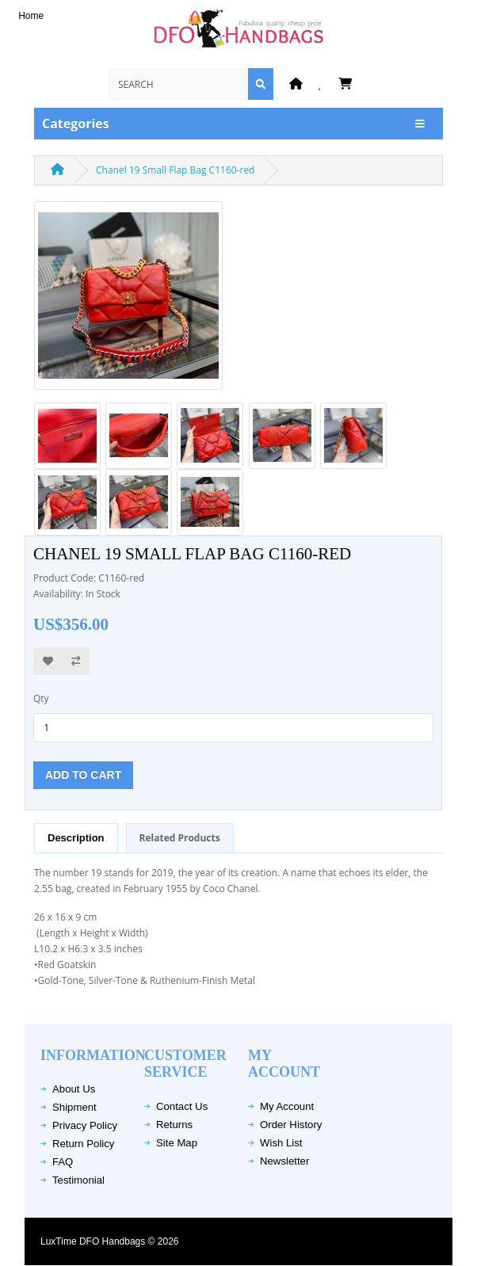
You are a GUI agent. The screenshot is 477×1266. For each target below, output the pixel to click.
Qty (41, 698)
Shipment (74, 1107)
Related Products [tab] (179, 838)
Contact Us (182, 1106)
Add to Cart (83, 774)
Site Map (176, 1143)
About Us (73, 1089)
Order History (291, 1125)
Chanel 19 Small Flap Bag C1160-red (175, 170)
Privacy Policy (84, 1125)
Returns (174, 1125)
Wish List (281, 1143)
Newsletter (284, 1161)
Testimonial (78, 1180)
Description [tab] (76, 838)
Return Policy (83, 1144)
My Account (287, 1106)
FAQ (62, 1162)
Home (31, 15)
